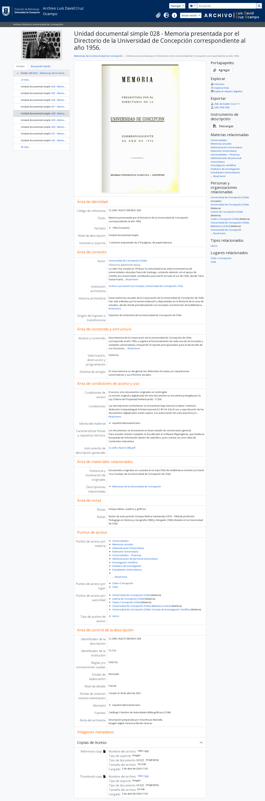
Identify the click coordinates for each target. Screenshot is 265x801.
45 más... (25, 147)
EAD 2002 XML (220, 107)
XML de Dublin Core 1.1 (225, 103)
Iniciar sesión (190, 15)
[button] (158, 15)
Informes (217, 84)
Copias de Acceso (92, 742)
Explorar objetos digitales (227, 91)
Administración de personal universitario (135, 558)
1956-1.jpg (142, 776)
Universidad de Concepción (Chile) (128, 260)
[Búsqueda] (226, 6)
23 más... (25, 79)
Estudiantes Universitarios (127, 569)
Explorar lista (220, 87)
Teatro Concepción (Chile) (126, 602)
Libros (115, 616)
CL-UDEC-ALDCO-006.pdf (122, 447)
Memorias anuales (122, 544)
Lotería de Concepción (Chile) (128, 598)
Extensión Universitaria (125, 551)
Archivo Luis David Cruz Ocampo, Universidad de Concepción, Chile (146, 286)
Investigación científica (125, 562)
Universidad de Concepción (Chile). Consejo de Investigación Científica (151, 609)
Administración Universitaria (128, 548)
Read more (132, 279)
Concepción (126, 583)
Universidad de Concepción (226, 229)
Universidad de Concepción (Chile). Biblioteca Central (141, 606)
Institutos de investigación (126, 566)
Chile (115, 583)
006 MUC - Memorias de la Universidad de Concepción (59, 73)
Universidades (120, 540)
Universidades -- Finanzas (126, 555)
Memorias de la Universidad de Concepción (98, 56)
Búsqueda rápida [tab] (40, 66)
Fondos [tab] (20, 66)
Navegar (176, 6)
